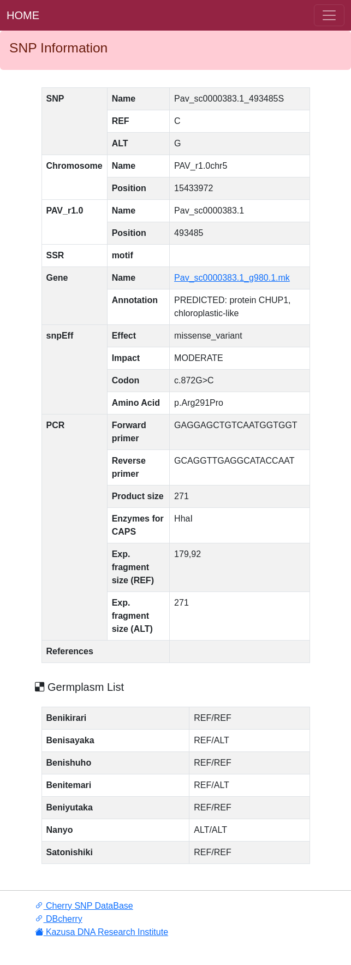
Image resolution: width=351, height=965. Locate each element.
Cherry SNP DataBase (84, 905)
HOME (23, 15)
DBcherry (58, 918)
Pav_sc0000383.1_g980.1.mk (232, 277)
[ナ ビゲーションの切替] (329, 15)
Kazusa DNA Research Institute (102, 932)
